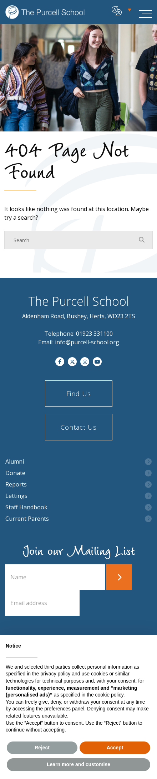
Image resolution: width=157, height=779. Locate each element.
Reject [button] (42, 747)
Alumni (14, 461)
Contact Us (79, 427)
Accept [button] (115, 747)
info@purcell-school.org (87, 342)
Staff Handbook (26, 507)
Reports (16, 484)
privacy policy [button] (55, 673)
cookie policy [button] (109, 695)
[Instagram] (84, 361)
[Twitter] (72, 361)
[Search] (71, 240)
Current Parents (27, 518)
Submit (119, 577)
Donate (15, 473)
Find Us (78, 393)
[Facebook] (59, 361)
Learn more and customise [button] (78, 764)
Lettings (16, 496)
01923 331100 (94, 334)
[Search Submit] (141, 240)
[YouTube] (97, 361)
